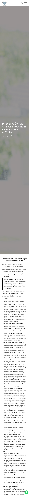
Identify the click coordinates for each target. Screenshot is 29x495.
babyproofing (19, 293)
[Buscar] (21, 3)
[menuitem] (21, 3)
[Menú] (25, 3)
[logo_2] (12, 3)
